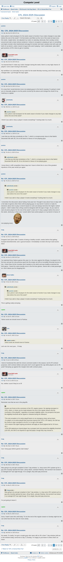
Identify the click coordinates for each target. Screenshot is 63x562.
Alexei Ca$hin (10, 275)
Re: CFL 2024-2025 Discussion (15, 31)
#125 (2, 133)
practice (3, 26)
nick (8, 328)
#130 (2, 282)
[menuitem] (12, 6)
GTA (38, 556)
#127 (2, 180)
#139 (2, 513)
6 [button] (51, 21)
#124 (2, 107)
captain (3, 309)
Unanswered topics (6, 11)
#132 (2, 335)
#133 (2, 360)
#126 (2, 152)
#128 (2, 236)
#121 (2, 33)
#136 (2, 446)
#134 (2, 380)
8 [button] (56, 21)
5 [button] (48, 21)
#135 (2, 399)
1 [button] (44, 21)
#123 (2, 86)
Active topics (15, 11)
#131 (2, 316)
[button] (38, 21)
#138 (2, 485)
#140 (2, 532)
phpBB (25, 557)
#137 (2, 464)
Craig (2, 229)
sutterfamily (9, 99)
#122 (2, 61)
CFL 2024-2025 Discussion (31, 15)
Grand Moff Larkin (13, 54)
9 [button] (58, 21)
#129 (2, 257)
